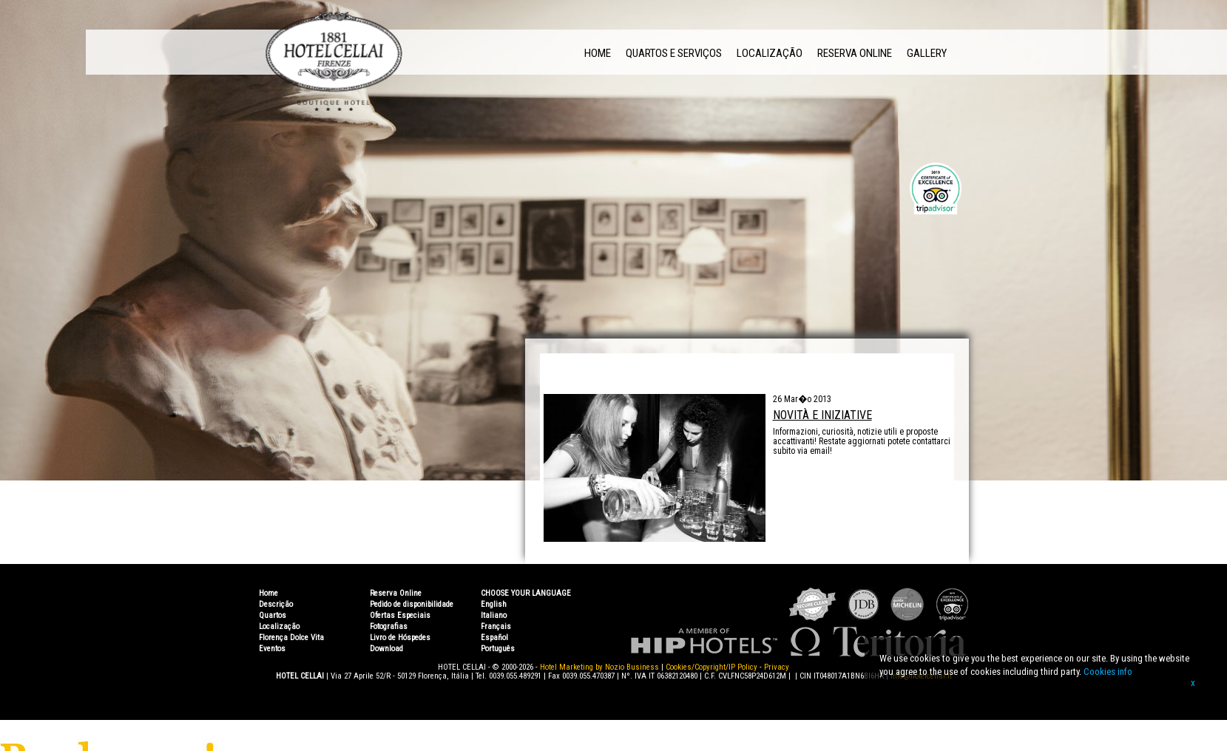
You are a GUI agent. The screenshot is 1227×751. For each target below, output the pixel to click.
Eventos (272, 648)
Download (386, 648)
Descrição (276, 604)
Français (496, 626)
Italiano (494, 615)
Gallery (927, 53)
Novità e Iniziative (822, 415)
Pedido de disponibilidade (411, 604)
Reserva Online (854, 53)
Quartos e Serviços (674, 53)
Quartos (272, 615)
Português (498, 648)
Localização (769, 53)
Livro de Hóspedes (400, 637)
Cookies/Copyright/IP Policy (711, 667)
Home (597, 53)
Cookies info (1108, 671)
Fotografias (389, 626)
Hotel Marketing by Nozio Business (599, 667)
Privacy (776, 667)
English (494, 604)
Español (494, 637)
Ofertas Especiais (400, 615)
